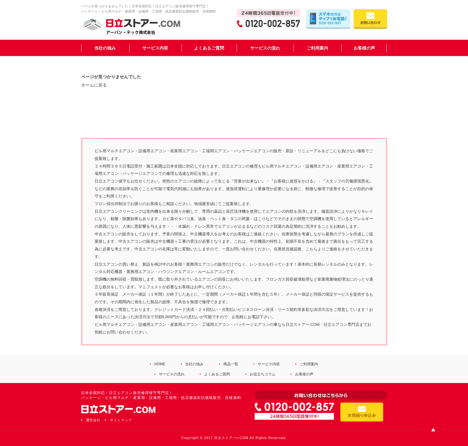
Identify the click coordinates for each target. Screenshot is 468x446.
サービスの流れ (265, 48)
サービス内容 (155, 48)
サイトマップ (121, 420)
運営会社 (93, 420)
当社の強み (105, 48)
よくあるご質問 (209, 48)
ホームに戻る (94, 85)
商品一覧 (230, 364)
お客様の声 (364, 48)
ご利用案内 (317, 48)
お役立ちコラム (262, 374)
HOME (159, 364)
